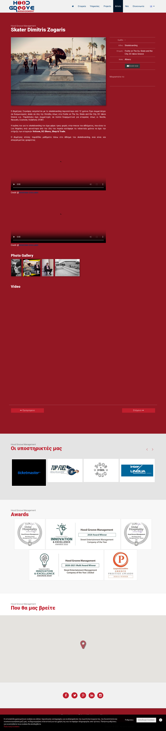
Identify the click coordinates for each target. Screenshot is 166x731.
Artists (118, 6)
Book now (132, 66)
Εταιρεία (82, 6)
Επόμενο (138, 410)
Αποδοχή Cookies (146, 720)
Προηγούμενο (27, 410)
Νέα (127, 6)
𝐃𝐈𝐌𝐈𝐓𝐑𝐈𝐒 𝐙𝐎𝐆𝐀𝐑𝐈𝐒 (28, 192)
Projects (107, 6)
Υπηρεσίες (95, 6)
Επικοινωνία (138, 6)
